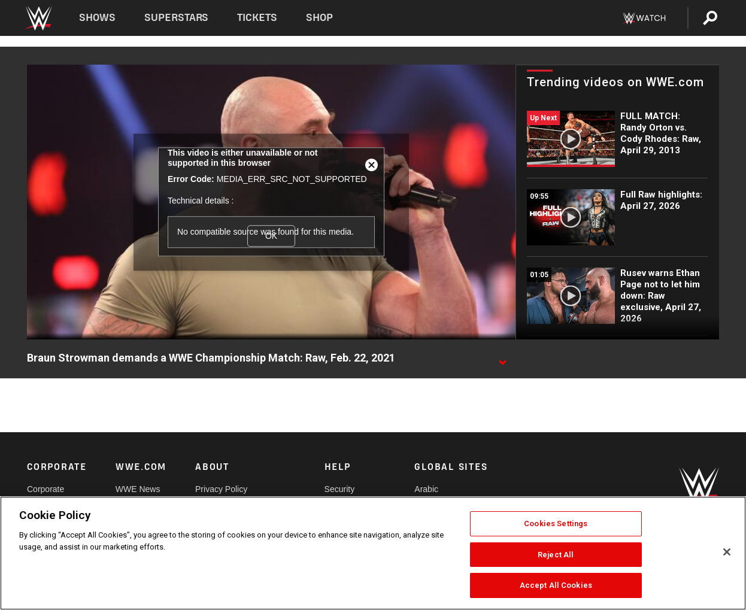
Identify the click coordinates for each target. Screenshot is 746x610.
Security (340, 489)
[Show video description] (502, 358)
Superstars (176, 17)
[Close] (727, 552)
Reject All (556, 554)
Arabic (426, 489)
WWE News (138, 489)
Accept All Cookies (556, 585)
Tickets (257, 17)
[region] (373, 553)
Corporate (45, 489)
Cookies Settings (555, 523)
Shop (319, 17)
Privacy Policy (221, 489)
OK (271, 236)
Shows (97, 17)
